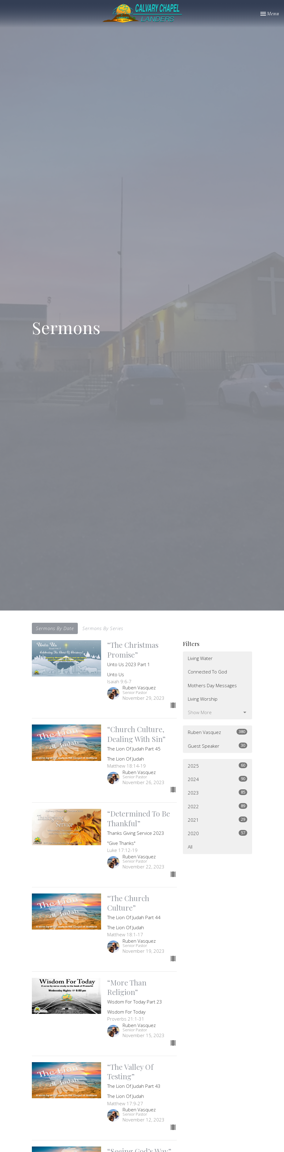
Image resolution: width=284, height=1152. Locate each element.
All (190, 847)
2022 (218, 806)
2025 (218, 765)
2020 (218, 833)
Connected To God (207, 672)
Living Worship (203, 699)
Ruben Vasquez (218, 732)
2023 (218, 792)
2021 (218, 819)
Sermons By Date (55, 628)
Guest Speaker (218, 746)
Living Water (200, 658)
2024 (218, 779)
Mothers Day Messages (212, 685)
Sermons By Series (102, 628)
